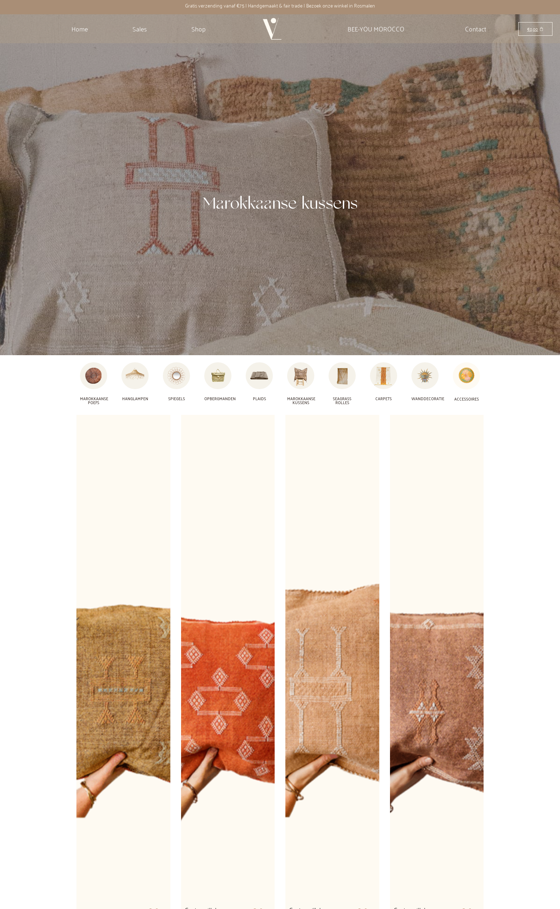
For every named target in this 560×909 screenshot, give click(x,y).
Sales (139, 28)
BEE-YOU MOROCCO (376, 28)
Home (79, 28)
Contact (475, 28)
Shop (198, 28)
